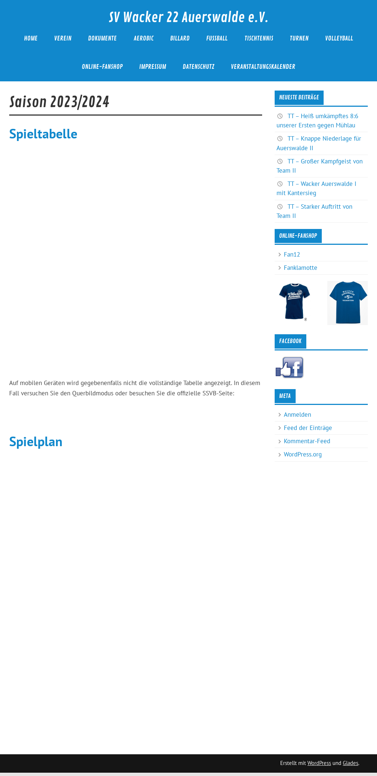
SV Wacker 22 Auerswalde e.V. (189, 17)
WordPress (319, 762)
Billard (180, 38)
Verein (62, 38)
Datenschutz (198, 67)
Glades (350, 762)
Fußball (217, 38)
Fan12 (292, 254)
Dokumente (102, 38)
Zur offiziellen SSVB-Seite (136, 415)
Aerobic (144, 38)
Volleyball (339, 38)
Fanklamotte (300, 268)
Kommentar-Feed (307, 441)
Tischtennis (258, 38)
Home (31, 38)
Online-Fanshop (102, 67)
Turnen (299, 38)
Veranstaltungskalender (263, 67)
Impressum (152, 67)
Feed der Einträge (308, 428)
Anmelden (297, 414)
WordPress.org (303, 454)
